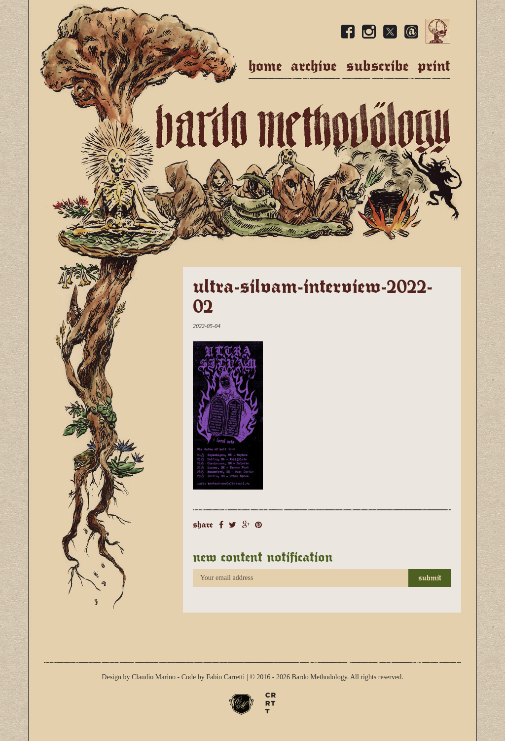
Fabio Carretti (225, 677)
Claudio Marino (154, 677)
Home (265, 66)
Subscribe (377, 66)
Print (434, 66)
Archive (314, 66)
